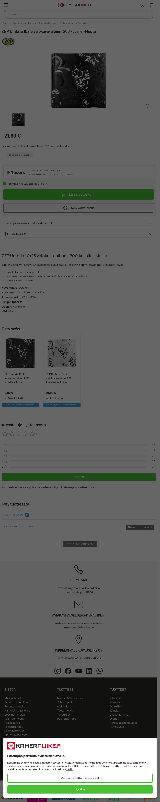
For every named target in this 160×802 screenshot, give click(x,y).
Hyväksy (80, 789)
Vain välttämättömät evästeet (80, 778)
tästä (69, 769)
